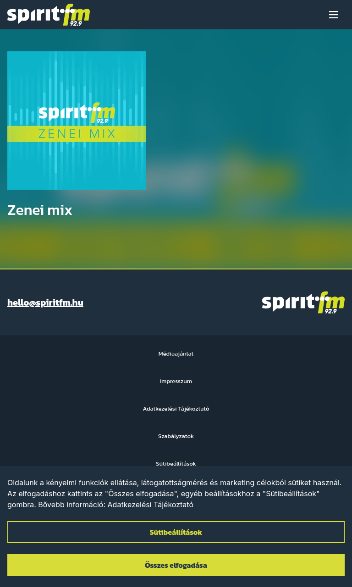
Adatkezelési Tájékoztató (150, 504)
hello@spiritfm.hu (45, 302)
